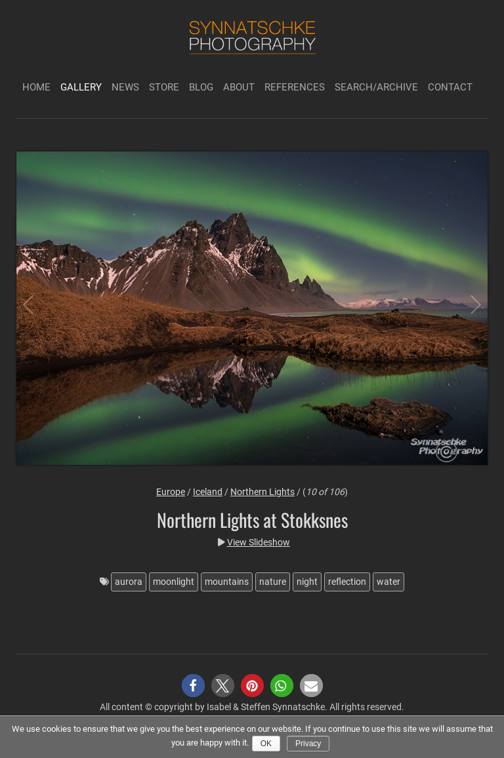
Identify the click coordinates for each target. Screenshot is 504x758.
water (388, 581)
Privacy (308, 743)
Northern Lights (262, 492)
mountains (227, 581)
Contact (450, 87)
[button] (193, 685)
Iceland (207, 492)
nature (272, 581)
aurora (128, 581)
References (294, 87)
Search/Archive (376, 87)
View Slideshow (258, 542)
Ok (266, 743)
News (125, 87)
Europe (170, 492)
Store (164, 87)
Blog (201, 87)
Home (36, 87)
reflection (347, 581)
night (307, 581)
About (239, 87)
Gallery (81, 87)
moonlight (173, 581)
